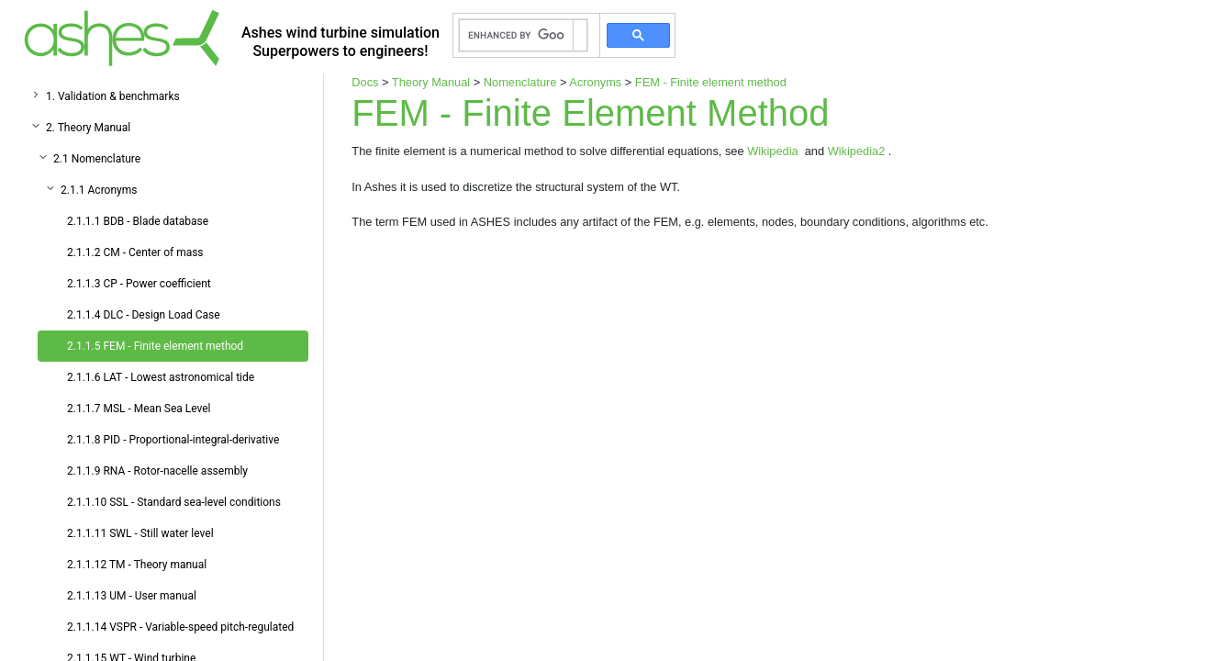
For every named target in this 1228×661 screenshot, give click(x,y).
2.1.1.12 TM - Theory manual (137, 564)
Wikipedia (774, 151)
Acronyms (595, 82)
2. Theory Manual (88, 127)
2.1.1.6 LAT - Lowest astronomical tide (160, 377)
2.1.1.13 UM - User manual (131, 595)
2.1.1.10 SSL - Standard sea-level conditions (174, 502)
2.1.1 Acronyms (99, 190)
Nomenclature (520, 82)
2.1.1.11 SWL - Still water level (140, 533)
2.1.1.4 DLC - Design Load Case (143, 314)
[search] (516, 36)
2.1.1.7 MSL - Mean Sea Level (139, 408)
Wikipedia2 (858, 151)
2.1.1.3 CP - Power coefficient (139, 283)
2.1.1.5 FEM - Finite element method (155, 346)
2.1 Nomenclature (96, 158)
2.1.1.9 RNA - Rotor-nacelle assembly (157, 471)
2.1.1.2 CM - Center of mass (135, 252)
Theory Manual (431, 82)
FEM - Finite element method (711, 82)
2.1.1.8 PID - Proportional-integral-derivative (173, 439)
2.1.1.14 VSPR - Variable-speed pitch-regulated (180, 627)
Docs (365, 82)
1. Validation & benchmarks (113, 96)
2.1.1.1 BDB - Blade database (137, 221)
